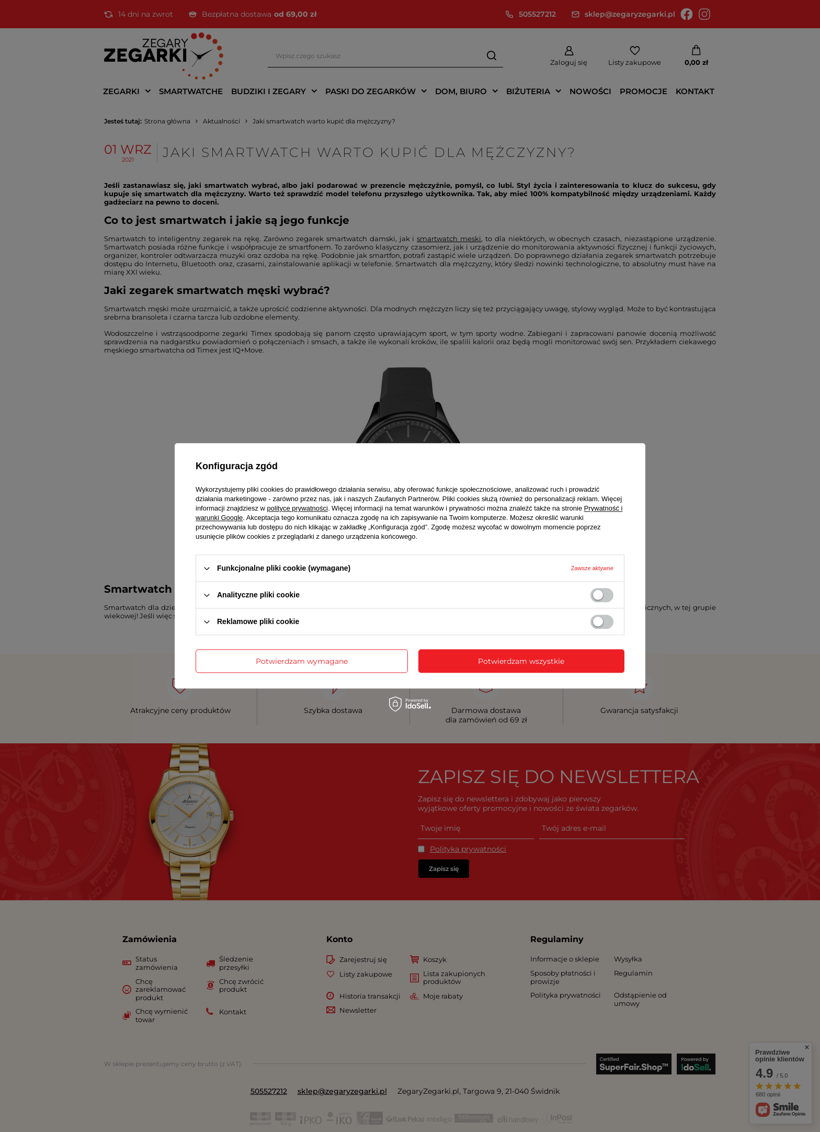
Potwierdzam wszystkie (521, 661)
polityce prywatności (297, 508)
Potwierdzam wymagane (302, 661)
